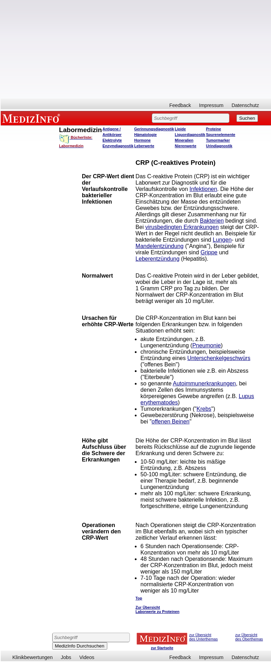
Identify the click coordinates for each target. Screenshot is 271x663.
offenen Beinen (170, 422)
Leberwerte (144, 146)
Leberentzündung (158, 259)
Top (139, 598)
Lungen (222, 240)
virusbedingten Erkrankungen (182, 227)
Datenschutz (245, 105)
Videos (87, 657)
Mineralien (184, 140)
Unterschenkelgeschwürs (219, 358)
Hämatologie (145, 134)
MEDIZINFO (32, 118)
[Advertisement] (136, 49)
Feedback (180, 105)
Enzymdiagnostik (118, 146)
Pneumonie (206, 345)
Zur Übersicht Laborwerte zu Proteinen (157, 609)
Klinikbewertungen (32, 657)
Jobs (66, 657)
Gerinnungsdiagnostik (154, 129)
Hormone (142, 140)
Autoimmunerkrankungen (204, 383)
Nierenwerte (185, 146)
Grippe (208, 252)
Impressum (211, 105)
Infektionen (203, 189)
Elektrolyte (112, 140)
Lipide (180, 129)
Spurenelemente (220, 134)
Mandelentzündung (159, 246)
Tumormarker (218, 140)
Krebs (204, 409)
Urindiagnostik (219, 146)
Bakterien (212, 221)
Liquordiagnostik (190, 134)
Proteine (213, 129)
